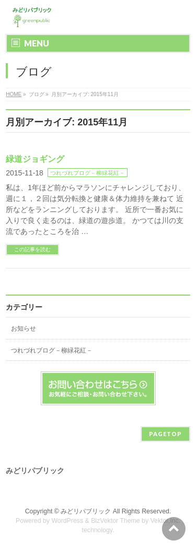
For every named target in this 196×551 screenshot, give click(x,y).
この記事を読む (32, 249)
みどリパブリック (86, 511)
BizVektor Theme (115, 520)
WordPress (67, 520)
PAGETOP (165, 433)
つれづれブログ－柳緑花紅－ (87, 173)
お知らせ (23, 328)
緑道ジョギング (35, 159)
